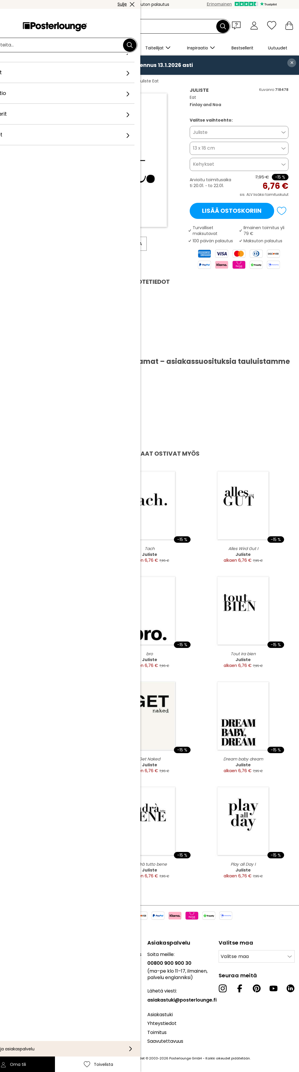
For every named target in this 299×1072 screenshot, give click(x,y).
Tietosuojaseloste (24, 1001)
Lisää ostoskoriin (232, 211)
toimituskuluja (105, 1058)
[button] (237, 25)
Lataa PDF (29, 348)
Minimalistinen (81, 81)
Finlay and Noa (117, 81)
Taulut (53, 81)
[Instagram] (223, 988)
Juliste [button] (200, 132)
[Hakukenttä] (156, 26)
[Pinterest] (257, 988)
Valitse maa (235, 956)
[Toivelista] (271, 25)
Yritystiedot (17, 1019)
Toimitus (157, 1032)
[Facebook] (240, 988)
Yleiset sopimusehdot (28, 992)
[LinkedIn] (290, 988)
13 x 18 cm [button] (204, 148)
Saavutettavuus (165, 1041)
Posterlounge (27, 81)
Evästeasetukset (23, 1010)
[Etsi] (223, 26)
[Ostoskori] (289, 25)
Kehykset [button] (203, 164)
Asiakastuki (160, 1014)
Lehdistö (13, 969)
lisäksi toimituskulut (270, 194)
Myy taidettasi (20, 978)
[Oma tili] (254, 25)
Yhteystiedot (162, 1023)
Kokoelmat (17, 954)
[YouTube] (273, 988)
